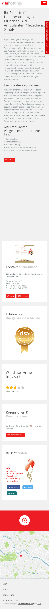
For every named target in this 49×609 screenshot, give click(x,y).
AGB (39, 604)
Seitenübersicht (10, 600)
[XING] (12, 493)
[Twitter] (27, 487)
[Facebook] (13, 487)
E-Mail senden (23, 296)
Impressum (46, 48)
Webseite (10, 296)
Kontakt (6, 589)
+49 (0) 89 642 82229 (18, 286)
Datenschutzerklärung (46, 31)
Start (5, 583)
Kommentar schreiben (15, 435)
